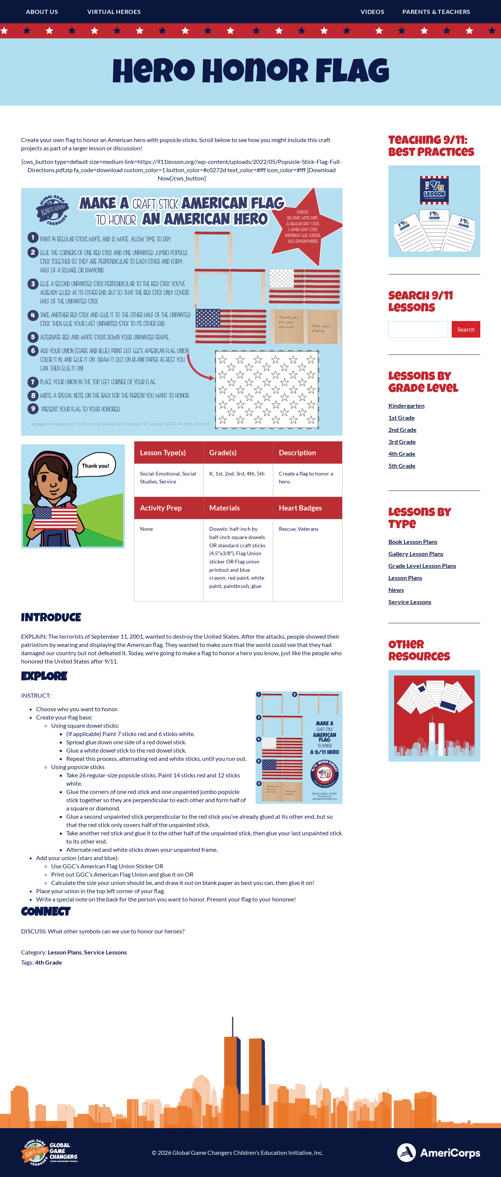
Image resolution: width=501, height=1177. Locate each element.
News (396, 589)
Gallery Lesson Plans (415, 553)
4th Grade (48, 962)
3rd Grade (402, 441)
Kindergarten (406, 405)
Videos (374, 11)
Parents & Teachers (438, 11)
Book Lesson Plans (412, 541)
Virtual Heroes (114, 11)
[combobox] (418, 329)
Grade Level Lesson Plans (422, 565)
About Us (42, 11)
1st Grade (401, 417)
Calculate (63, 882)
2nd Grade (402, 429)
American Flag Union (120, 874)
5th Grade (402, 465)
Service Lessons (105, 952)
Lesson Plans (65, 952)
